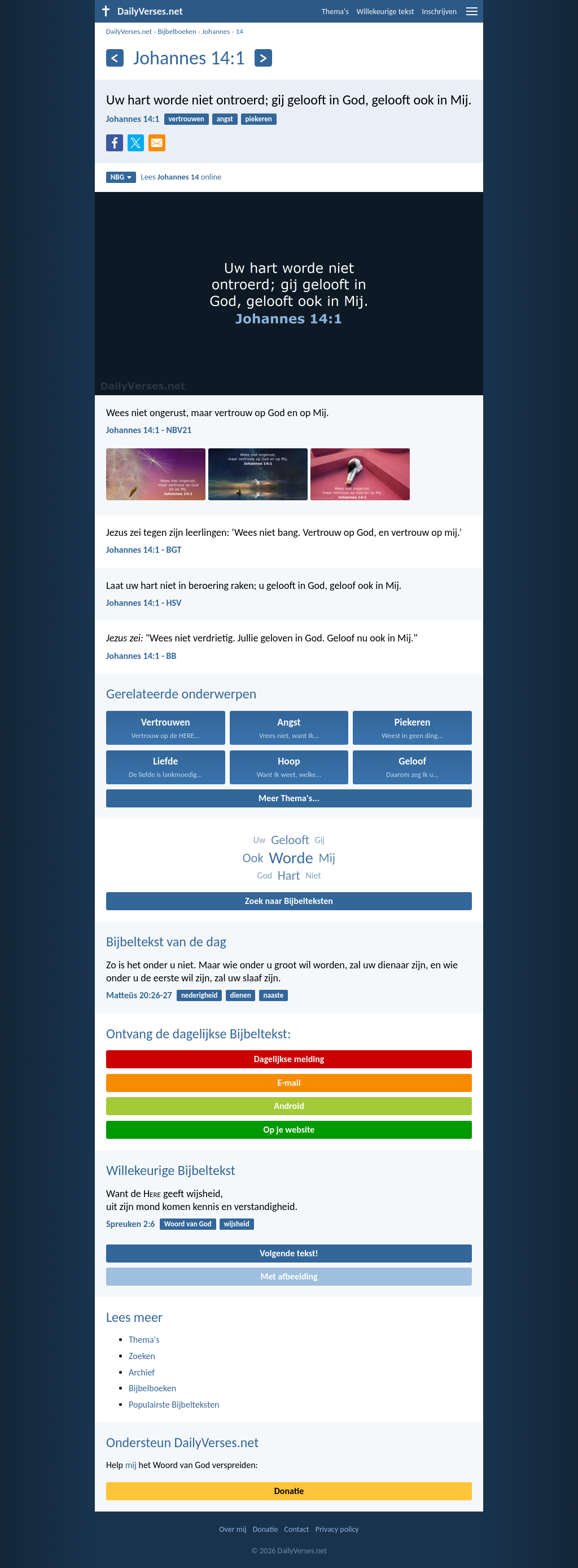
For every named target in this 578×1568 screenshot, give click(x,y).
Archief (142, 1372)
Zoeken (142, 1356)
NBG (121, 177)
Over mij (232, 1529)
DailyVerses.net (129, 31)
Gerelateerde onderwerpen (181, 693)
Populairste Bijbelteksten (174, 1404)
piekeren (259, 119)
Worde (291, 858)
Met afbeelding (288, 1276)
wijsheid (236, 1224)
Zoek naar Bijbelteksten (289, 901)
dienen (240, 995)
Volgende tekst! (289, 1253)
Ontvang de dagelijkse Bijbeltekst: (198, 1033)
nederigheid (199, 995)
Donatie (289, 1491)
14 (239, 31)
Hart (289, 875)
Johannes (216, 31)
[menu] (472, 15)
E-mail (288, 1082)
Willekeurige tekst (385, 11)
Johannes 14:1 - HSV (143, 602)
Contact (296, 1529)
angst (225, 119)
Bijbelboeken (176, 31)
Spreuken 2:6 (130, 1223)
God (264, 875)
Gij (320, 840)
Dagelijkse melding (289, 1059)
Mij (327, 858)
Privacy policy (337, 1529)
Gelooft (290, 840)
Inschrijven (439, 11)
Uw (259, 840)
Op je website (289, 1129)
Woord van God (188, 1224)
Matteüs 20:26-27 (139, 995)
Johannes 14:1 (132, 118)
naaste (273, 995)
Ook (253, 858)
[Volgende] (263, 58)
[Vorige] (115, 58)
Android (289, 1105)
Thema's (335, 11)
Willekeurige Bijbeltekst (170, 1170)
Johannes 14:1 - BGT (144, 549)
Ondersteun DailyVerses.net (182, 1442)
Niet (313, 875)
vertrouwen (186, 119)
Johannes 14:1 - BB (141, 655)
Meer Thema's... (289, 798)
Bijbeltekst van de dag (166, 941)
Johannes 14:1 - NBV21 (148, 430)
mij (131, 1465)
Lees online (181, 177)
